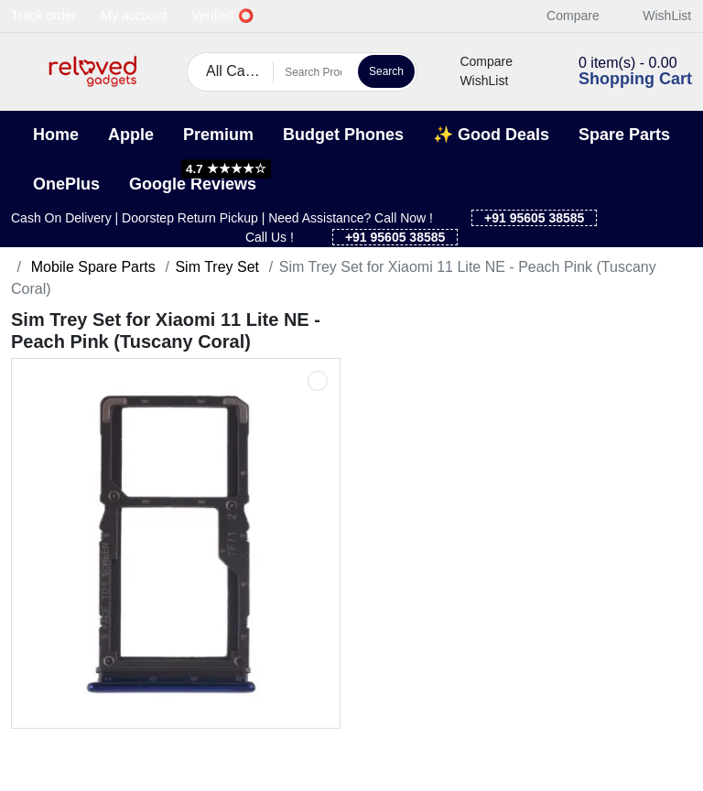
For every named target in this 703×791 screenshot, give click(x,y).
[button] (22, 71)
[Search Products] (313, 72)
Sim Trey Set (217, 267)
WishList (656, 15)
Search (386, 71)
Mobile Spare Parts (91, 267)
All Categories (240, 71)
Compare (563, 15)
